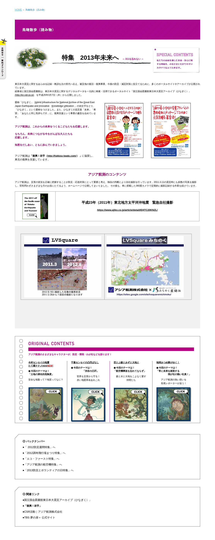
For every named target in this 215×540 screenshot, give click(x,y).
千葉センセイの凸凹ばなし (85, 362)
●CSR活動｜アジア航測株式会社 (42, 511)
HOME (18, 9)
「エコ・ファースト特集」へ (41, 458)
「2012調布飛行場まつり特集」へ (44, 452)
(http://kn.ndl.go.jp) (24, 95)
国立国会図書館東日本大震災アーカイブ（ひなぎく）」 (58, 499)
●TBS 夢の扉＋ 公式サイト (39, 517)
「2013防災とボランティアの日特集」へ (48, 470)
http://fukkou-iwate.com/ (61, 155)
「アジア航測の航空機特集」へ (43, 464)
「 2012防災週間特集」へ (39, 447)
